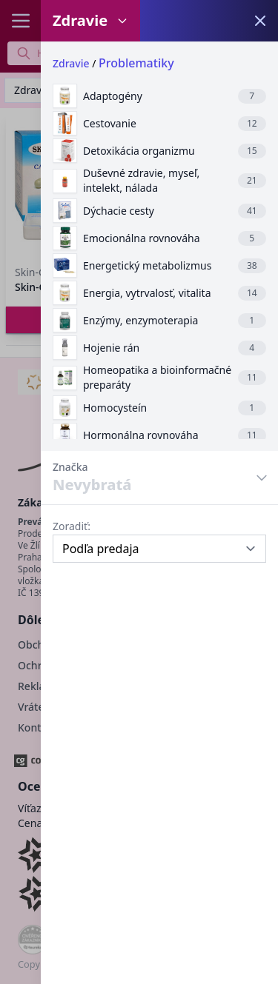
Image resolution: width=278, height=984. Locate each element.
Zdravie (71, 63)
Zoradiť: (71, 526)
